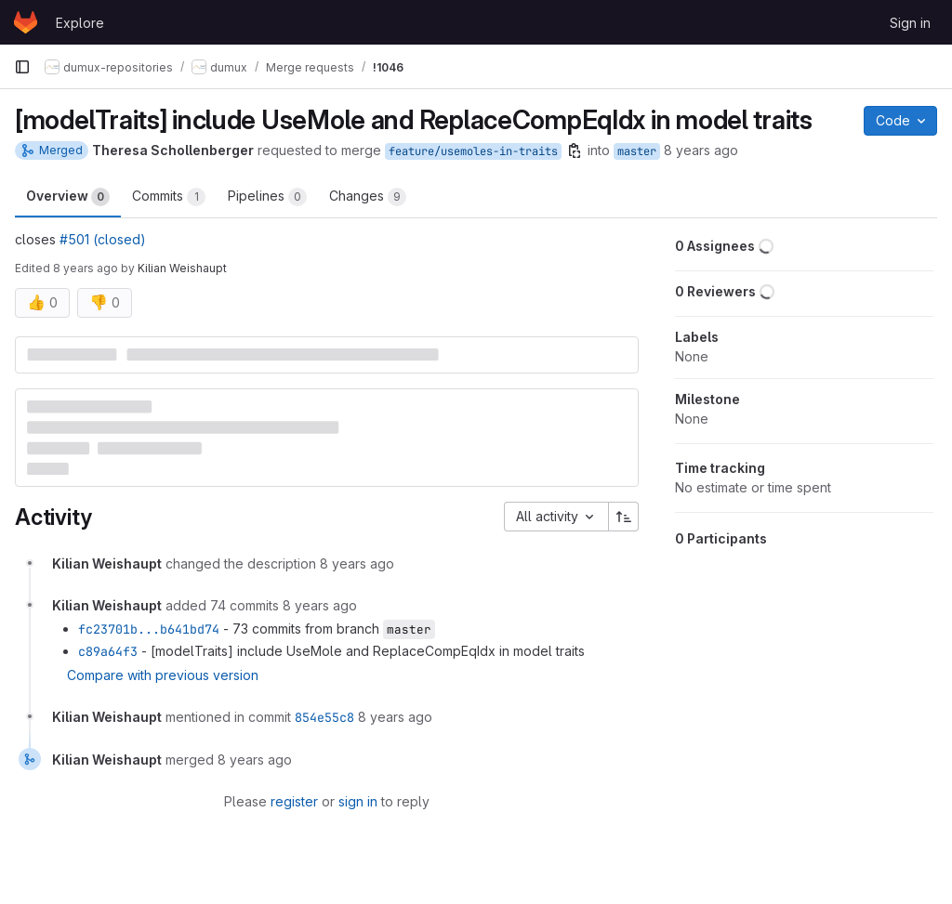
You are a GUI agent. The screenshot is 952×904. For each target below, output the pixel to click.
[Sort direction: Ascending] (624, 516)
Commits (168, 197)
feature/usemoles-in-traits (473, 151)
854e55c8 (324, 717)
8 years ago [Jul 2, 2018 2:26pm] (85, 268)
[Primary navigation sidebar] (22, 67)
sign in (357, 801)
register (294, 801)
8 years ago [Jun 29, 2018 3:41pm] (701, 150)
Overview (68, 197)
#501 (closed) (103, 239)
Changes (367, 197)
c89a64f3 (108, 651)
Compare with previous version (162, 675)
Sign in (910, 23)
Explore (80, 23)
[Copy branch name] (574, 150)
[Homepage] (25, 22)
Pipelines (267, 197)
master (636, 151)
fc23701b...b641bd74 (148, 629)
